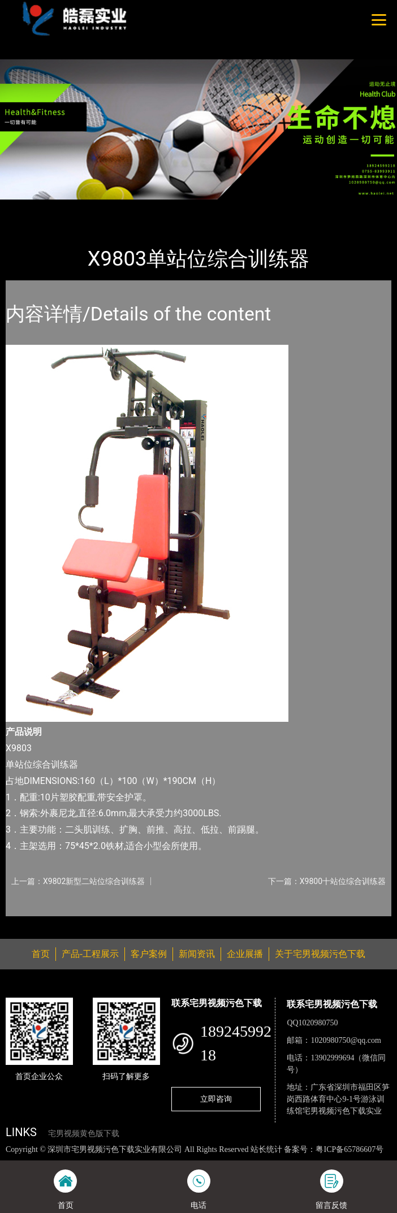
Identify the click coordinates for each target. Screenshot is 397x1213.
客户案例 (149, 954)
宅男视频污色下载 (139, 206)
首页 (24, 206)
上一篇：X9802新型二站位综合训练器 (78, 881)
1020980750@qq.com (345, 1040)
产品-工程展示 (70, 206)
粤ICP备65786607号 (349, 1149)
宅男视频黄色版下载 (83, 1133)
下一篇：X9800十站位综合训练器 (327, 881)
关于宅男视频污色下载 (320, 954)
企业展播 (245, 954)
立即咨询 (216, 1098)
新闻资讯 (197, 954)
